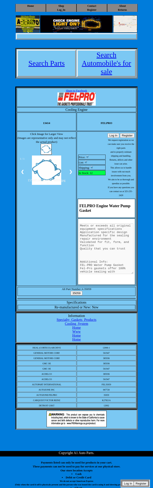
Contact (91, 5)
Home (30, 5)
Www (76, 331)
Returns (122, 9)
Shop (61, 5)
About (122, 5)
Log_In (61, 9)
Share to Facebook (76, 90)
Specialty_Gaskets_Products (76, 320)
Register (92, 9)
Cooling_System (76, 323)
